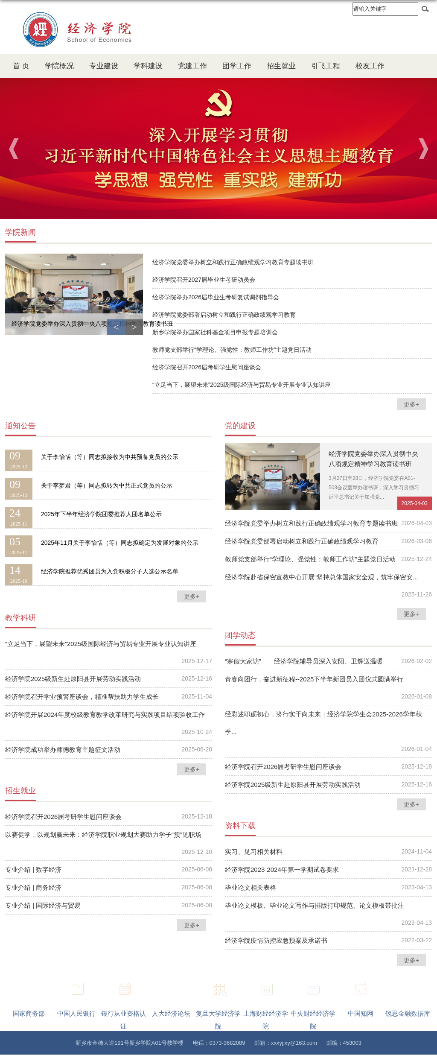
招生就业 (281, 66)
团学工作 (236, 66)
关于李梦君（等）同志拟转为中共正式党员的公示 (106, 485)
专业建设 (103, 66)
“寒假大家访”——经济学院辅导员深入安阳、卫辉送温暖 (304, 661)
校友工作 (370, 66)
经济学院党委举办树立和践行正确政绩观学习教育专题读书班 (233, 262)
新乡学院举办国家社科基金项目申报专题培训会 (215, 332)
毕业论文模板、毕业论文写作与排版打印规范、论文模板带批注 (314, 905)
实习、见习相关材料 (254, 851)
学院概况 (59, 66)
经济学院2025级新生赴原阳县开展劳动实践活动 (73, 678)
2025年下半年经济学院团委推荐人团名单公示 (101, 514)
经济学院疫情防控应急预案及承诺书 (276, 940)
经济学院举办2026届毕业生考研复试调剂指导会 (215, 297)
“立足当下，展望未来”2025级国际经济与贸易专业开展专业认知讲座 (241, 384)
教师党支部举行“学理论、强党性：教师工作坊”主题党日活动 (232, 349)
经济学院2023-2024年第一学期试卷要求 (282, 869)
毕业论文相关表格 (250, 887)
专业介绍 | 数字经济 (33, 869)
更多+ (411, 404)
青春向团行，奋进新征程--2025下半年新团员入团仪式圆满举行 (314, 679)
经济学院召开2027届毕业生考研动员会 (203, 279)
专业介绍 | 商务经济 (33, 887)
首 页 (21, 66)
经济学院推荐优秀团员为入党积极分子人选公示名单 (109, 571)
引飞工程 (325, 66)
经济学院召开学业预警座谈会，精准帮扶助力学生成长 (82, 696)
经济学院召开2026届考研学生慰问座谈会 (206, 367)
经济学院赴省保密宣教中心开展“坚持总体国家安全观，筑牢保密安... (321, 577)
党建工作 (192, 66)
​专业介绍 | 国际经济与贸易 (43, 905)
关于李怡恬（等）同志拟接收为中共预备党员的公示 (109, 456)
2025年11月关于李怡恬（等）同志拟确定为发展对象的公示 (119, 542)
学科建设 (148, 66)
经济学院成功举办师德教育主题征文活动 (62, 749)
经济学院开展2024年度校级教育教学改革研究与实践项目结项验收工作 (105, 714)
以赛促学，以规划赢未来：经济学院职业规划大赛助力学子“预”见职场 (103, 834)
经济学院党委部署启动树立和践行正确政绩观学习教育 (224, 314)
